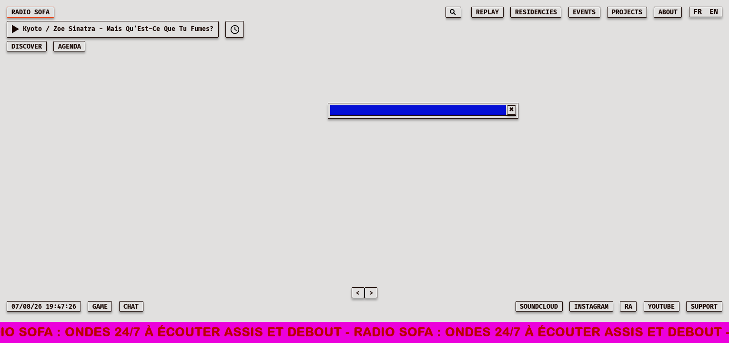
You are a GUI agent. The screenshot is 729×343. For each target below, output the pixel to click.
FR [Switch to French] (697, 12)
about (668, 12)
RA (628, 307)
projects (627, 12)
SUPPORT (704, 307)
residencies (536, 12)
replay (487, 12)
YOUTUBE (661, 307)
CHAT (131, 307)
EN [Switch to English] (713, 12)
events (584, 12)
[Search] (453, 12)
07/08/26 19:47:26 (43, 307)
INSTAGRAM (591, 307)
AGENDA (69, 46)
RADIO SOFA (30, 12)
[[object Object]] (234, 29)
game (100, 307)
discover (26, 46)
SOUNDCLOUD (539, 307)
